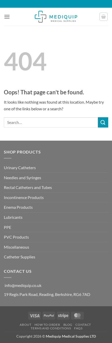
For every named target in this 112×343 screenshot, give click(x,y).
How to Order (47, 325)
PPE (7, 227)
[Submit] (103, 122)
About (25, 325)
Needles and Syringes (22, 177)
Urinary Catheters (20, 167)
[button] (7, 16)
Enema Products (18, 207)
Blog (67, 325)
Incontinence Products (24, 197)
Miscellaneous (16, 247)
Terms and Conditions (51, 328)
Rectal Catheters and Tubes (28, 187)
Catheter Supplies (19, 256)
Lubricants (13, 217)
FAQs (78, 328)
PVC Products (16, 236)
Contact (83, 325)
